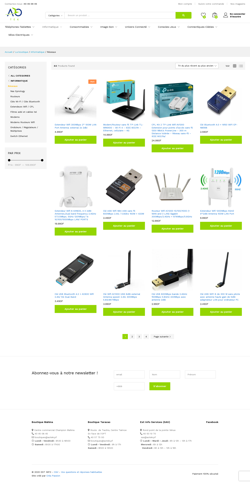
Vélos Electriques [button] (18, 35)
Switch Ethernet (19, 136)
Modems (15, 117)
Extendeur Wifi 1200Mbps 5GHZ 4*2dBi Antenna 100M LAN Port (217, 212)
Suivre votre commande (211, 4)
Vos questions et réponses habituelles (81, 472)
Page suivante (162, 336)
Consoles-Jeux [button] (167, 27)
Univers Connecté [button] (136, 27)
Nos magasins (237, 4)
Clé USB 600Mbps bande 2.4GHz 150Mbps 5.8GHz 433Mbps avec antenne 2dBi (169, 297)
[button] (75, 140)
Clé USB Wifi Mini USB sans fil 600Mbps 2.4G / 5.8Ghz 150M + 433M (123, 212)
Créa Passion (53, 475)
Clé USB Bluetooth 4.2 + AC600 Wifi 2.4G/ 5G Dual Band (74, 295)
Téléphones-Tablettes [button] (18, 27)
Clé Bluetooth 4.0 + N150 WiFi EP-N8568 (218, 126)
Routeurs (15, 96)
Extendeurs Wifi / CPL (22, 106)
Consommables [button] (79, 27)
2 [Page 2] (132, 336)
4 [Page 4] (146, 336)
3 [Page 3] (139, 336)
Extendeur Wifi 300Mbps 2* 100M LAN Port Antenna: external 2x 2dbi (75, 126)
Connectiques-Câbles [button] (201, 27)
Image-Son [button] (107, 27)
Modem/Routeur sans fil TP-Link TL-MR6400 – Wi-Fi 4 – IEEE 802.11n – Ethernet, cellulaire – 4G (123, 127)
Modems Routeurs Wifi (22, 122)
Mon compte (185, 4)
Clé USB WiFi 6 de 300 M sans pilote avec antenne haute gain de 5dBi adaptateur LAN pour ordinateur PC (220, 297)
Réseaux (13, 86)
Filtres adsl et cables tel (23, 112)
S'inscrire (235, 16)
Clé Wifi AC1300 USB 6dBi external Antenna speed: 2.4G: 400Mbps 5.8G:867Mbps (121, 297)
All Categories (20, 75)
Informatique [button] (50, 27)
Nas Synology (17, 91)
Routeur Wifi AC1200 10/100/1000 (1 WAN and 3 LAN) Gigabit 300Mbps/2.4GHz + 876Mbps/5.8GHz (172, 214)
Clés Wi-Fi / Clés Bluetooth (25, 101)
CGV (56, 472)
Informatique (19, 81)
